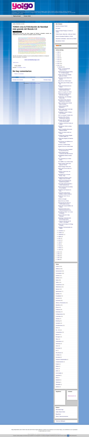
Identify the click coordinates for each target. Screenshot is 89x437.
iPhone (57, 307)
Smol (57, 345)
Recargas (58, 336)
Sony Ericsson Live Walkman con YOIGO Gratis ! (65, 142)
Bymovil (57, 334)
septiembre (60, 234)
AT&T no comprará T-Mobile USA (65, 115)
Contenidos (58, 316)
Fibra (57, 377)
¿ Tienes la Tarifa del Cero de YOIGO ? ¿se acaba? (64, 222)
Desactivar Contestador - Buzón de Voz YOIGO (66, 38)
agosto (60, 236)
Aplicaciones (58, 291)
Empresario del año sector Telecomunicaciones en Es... (65, 209)
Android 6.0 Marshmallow (61, 359)
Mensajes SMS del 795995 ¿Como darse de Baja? (64, 121)
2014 (58, 59)
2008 (58, 255)
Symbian (58, 293)
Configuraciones (59, 314)
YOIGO (24, 67)
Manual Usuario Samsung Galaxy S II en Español (65, 187)
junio (59, 240)
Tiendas (57, 318)
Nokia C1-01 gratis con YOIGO (65, 92)
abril (59, 244)
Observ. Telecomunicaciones (62, 416)
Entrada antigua (47, 79)
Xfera (57, 339)
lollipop (57, 366)
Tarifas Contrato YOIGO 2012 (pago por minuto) (64, 164)
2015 (58, 57)
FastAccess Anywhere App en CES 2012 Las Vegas (64, 94)
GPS (57, 327)
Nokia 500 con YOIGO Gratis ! (64, 80)
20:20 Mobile (58, 373)
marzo (59, 245)
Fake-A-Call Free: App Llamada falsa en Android (65, 103)
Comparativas (59, 332)
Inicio (33, 79)
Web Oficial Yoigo (59, 409)
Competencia (59, 284)
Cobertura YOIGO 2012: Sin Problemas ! (64, 172)
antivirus (57, 386)
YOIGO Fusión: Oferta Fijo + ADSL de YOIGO (66, 34)
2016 (58, 56)
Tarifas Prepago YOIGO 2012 (64, 166)
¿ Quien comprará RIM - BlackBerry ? (63, 106)
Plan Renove (58, 352)
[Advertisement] (28, 19)
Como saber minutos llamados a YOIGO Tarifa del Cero (65, 184)
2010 (58, 252)
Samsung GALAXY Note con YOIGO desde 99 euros (64, 203)
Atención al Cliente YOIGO (61, 26)
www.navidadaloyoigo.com (31, 59)
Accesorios (58, 300)
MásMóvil (58, 379)
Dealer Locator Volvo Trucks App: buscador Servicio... (65, 110)
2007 (58, 257)
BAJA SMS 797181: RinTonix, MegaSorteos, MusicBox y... (64, 100)
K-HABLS (58, 354)
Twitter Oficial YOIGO (60, 411)
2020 (58, 52)
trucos (57, 368)
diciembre (60, 67)
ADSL (57, 370)
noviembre (60, 230)
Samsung (58, 343)
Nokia (57, 280)
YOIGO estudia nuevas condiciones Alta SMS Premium (65, 153)
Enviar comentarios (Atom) (34, 83)
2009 (58, 253)
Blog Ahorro (58, 414)
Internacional (58, 271)
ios (56, 350)
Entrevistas (58, 311)
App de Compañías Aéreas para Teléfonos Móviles (65, 130)
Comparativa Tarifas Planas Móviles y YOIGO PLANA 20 (64, 193)
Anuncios (58, 298)
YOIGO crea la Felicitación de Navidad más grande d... (64, 181)
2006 (58, 259)
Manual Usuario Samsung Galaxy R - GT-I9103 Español (65, 72)
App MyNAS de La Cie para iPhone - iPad (64, 175)
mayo (59, 242)
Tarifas (57, 282)
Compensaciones (59, 361)
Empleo (57, 364)
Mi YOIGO (58, 28)
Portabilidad (58, 296)
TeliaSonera (58, 286)
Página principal (17, 16)
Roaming (58, 320)
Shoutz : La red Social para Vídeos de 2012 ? (64, 69)
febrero (60, 247)
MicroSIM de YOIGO (60, 41)
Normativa (58, 357)
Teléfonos (58, 268)
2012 (58, 63)
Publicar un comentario (19, 73)
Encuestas (58, 348)
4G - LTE (58, 330)
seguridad (58, 375)
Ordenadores (58, 341)
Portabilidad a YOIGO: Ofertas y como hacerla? (65, 113)
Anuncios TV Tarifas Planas (64, 144)
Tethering (58, 382)
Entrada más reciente (18, 79)
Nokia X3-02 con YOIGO (63, 200)
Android (57, 275)
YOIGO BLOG (15, 62)
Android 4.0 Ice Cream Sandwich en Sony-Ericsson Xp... (65, 150)
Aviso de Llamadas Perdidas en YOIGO (64, 36)
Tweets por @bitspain (60, 421)
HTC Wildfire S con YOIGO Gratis (65, 161)
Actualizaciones (59, 325)
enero (59, 249)
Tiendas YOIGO (27, 16)
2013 (58, 61)
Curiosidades (19, 67)
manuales (58, 323)
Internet (57, 289)
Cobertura (58, 309)
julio (59, 238)
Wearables (58, 384)
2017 (58, 54)
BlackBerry (58, 305)
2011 (58, 65)
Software (58, 277)
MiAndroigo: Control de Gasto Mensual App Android (64, 218)
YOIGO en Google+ (62, 199)
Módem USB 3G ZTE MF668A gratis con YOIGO (64, 75)
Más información (73, 435)
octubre (60, 232)
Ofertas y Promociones (61, 302)
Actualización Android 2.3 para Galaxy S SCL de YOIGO (64, 178)
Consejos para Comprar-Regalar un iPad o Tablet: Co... (65, 136)
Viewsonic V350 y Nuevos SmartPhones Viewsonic (64, 118)
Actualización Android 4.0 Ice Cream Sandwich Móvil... (64, 89)
